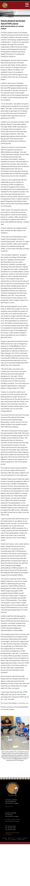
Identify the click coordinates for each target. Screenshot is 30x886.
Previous (2, 739)
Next (27, 739)
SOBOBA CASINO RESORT (12, 832)
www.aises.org (23, 703)
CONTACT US (9, 806)
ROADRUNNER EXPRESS (12, 821)
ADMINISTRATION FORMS (12, 819)
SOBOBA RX (8, 834)
